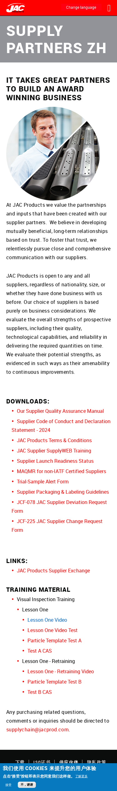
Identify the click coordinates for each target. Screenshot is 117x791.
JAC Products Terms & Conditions (54, 440)
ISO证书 (42, 762)
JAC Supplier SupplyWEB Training (54, 450)
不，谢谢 (27, 784)
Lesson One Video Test (52, 630)
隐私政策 (96, 762)
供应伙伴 (69, 762)
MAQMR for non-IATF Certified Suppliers (61, 471)
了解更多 (81, 776)
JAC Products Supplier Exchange (53, 570)
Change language (81, 7)
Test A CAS (39, 650)
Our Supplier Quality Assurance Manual (60, 411)
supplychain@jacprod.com (37, 729)
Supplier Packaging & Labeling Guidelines (63, 491)
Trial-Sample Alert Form (43, 481)
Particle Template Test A (54, 640)
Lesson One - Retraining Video (60, 671)
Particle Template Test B (54, 681)
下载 (20, 762)
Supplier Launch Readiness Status (55, 460)
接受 (8, 784)
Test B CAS (39, 692)
